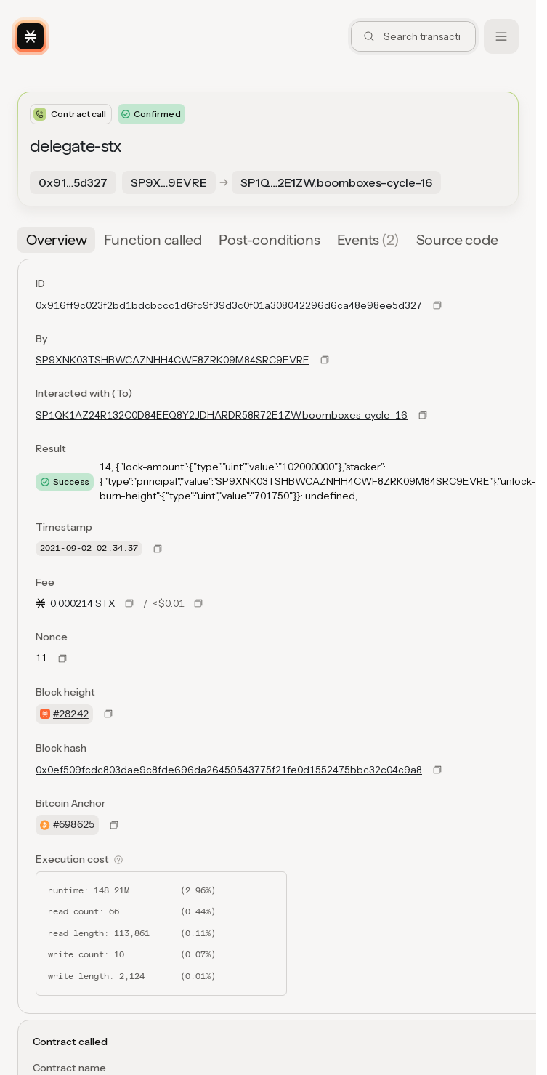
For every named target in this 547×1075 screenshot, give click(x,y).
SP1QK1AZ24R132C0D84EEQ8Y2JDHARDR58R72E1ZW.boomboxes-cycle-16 (222, 415)
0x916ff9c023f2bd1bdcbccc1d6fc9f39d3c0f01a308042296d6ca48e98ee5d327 (229, 305)
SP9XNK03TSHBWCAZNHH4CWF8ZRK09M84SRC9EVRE (172, 359)
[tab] (56, 240)
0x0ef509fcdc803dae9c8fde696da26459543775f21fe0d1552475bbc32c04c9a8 (229, 769)
